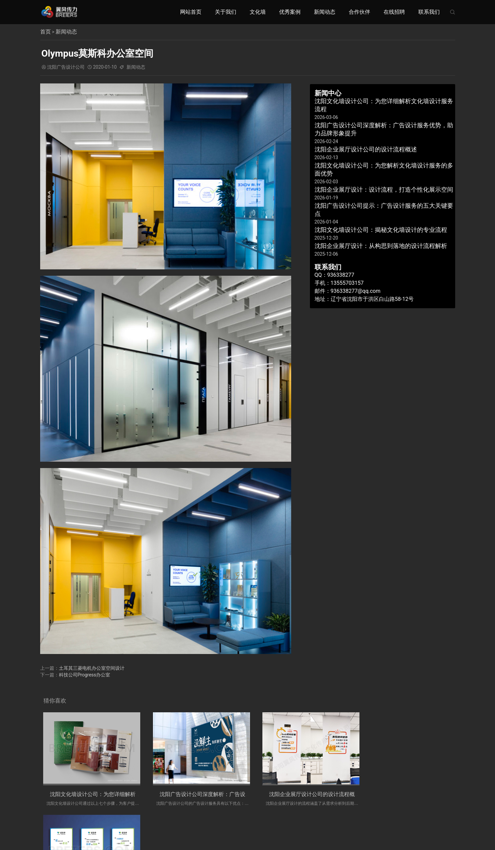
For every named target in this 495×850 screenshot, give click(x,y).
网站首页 (190, 12)
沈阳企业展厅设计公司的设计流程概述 (302, 794)
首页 (45, 31)
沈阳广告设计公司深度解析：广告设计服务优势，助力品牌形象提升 (234, 794)
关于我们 (225, 12)
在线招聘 (394, 12)
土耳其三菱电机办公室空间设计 (92, 668)
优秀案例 (290, 12)
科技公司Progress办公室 (84, 674)
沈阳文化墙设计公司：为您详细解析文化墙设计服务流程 (117, 794)
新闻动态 (324, 12)
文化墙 (258, 12)
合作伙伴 (359, 12)
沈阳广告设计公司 (66, 67)
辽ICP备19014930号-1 (301, 832)
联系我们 (429, 12)
